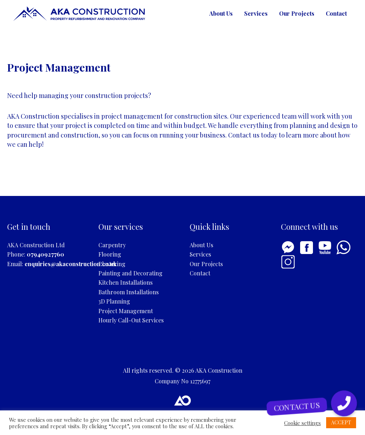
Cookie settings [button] (302, 423)
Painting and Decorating (130, 273)
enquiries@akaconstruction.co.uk (71, 264)
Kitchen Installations (125, 282)
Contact (336, 13)
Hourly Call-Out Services (131, 320)
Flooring (109, 254)
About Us (221, 13)
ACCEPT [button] (341, 422)
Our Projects (296, 13)
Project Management (125, 311)
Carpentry (112, 245)
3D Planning (114, 301)
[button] (344, 403)
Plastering (111, 264)
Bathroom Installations (128, 292)
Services (256, 13)
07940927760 (45, 254)
